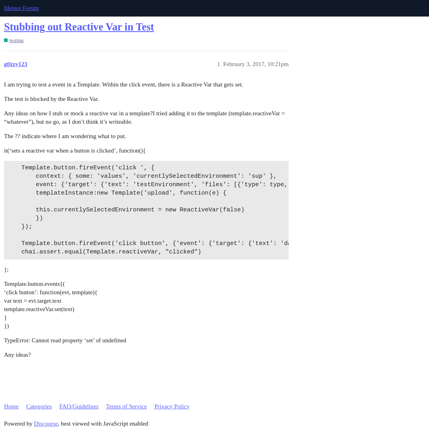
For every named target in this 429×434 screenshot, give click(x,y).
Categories (39, 406)
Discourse (46, 423)
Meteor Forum (21, 8)
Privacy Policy (172, 406)
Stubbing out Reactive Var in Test (79, 27)
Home (11, 406)
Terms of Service (126, 406)
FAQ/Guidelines (78, 406)
